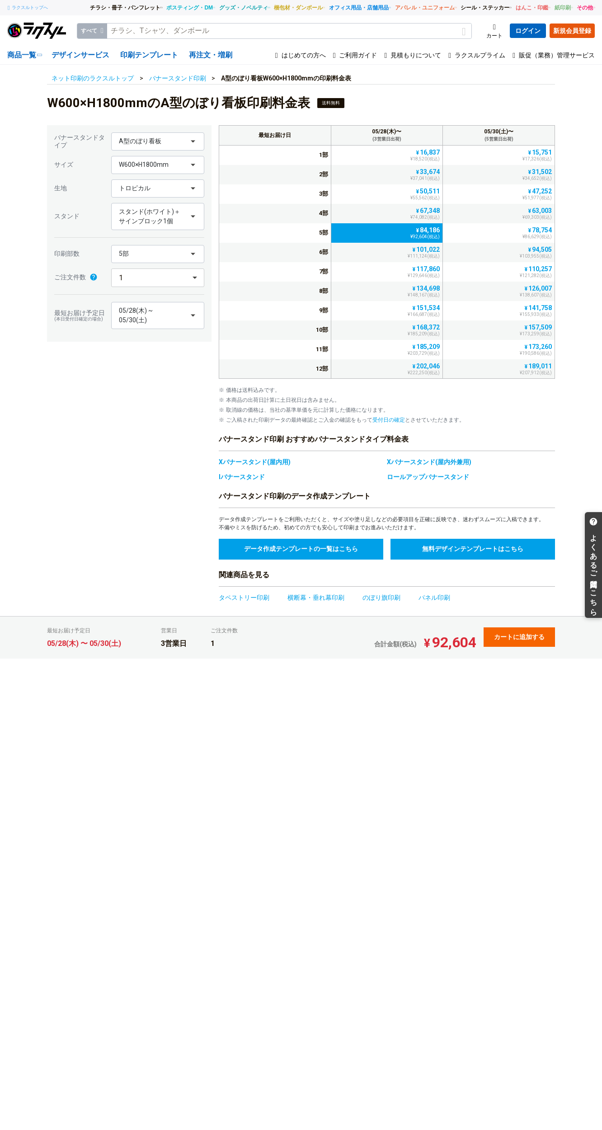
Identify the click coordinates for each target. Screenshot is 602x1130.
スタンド (67, 216)
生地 (60, 188)
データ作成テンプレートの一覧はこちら (301, 548)
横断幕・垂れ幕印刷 (315, 597)
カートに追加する (519, 636)
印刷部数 (67, 253)
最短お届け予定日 (80, 315)
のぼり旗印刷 (381, 597)
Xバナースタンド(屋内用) (255, 462)
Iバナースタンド (242, 476)
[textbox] (289, 31)
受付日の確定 (388, 420)
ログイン (528, 30)
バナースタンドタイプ (79, 141)
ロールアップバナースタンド (428, 476)
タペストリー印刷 (244, 597)
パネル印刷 (434, 597)
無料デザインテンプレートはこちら (472, 548)
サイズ (63, 164)
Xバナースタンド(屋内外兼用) (429, 462)
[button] (157, 141)
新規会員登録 (572, 30)
